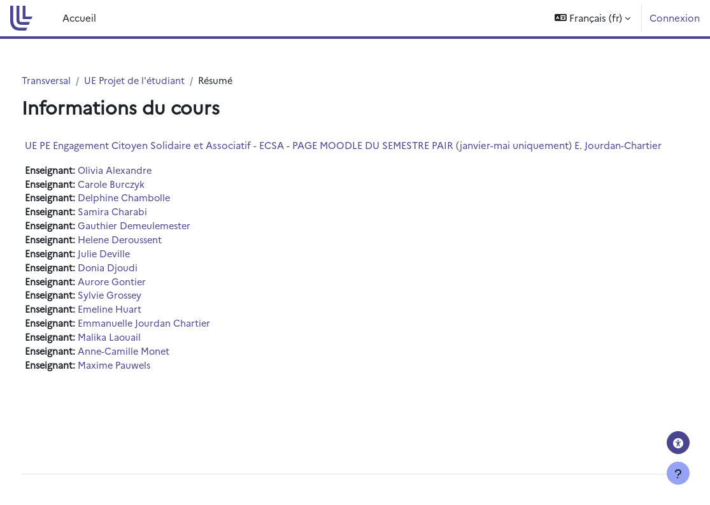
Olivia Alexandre (140, 181)
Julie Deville (130, 267)
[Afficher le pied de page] (678, 473)
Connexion (675, 17)
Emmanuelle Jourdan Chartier (170, 339)
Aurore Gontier (138, 296)
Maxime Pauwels (140, 382)
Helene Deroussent (147, 253)
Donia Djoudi (133, 281)
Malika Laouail (134, 353)
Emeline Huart (135, 325)
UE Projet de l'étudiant (161, 80)
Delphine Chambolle (150, 210)
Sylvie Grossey (136, 310)
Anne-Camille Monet (150, 367)
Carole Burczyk (137, 196)
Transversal (70, 80)
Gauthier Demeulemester (161, 239)
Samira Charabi (137, 225)
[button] (592, 18)
